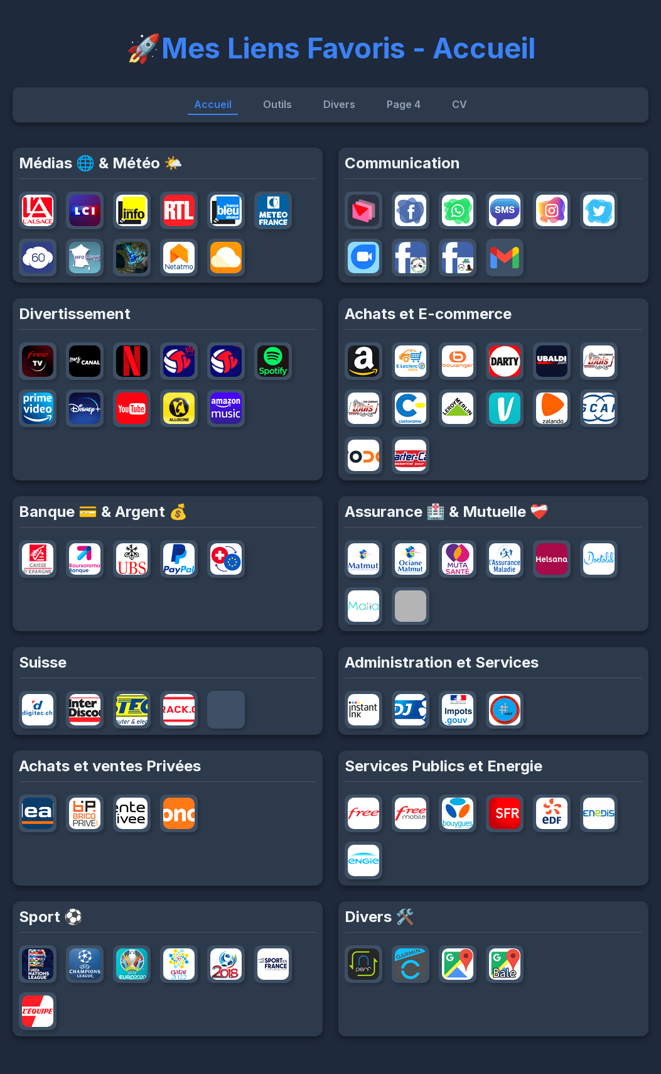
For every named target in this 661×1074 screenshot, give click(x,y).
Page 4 (404, 104)
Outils (277, 104)
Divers (339, 104)
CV (459, 104)
